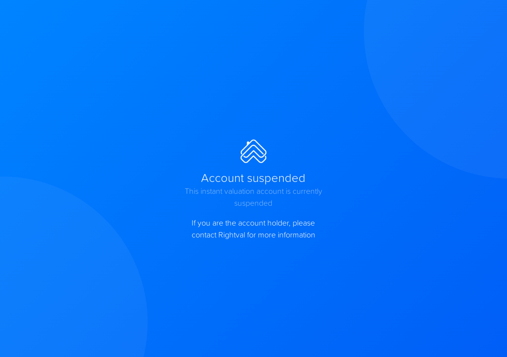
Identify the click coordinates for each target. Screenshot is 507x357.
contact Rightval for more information (253, 234)
